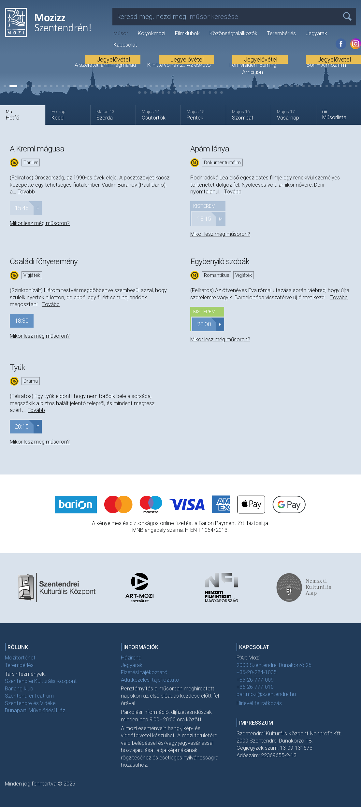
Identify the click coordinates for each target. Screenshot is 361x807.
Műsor (120, 33)
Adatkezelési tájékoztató (150, 680)
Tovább (26, 192)
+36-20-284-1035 (257, 672)
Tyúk (17, 367)
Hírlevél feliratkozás (259, 703)
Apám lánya (209, 148)
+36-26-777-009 (255, 680)
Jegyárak (316, 33)
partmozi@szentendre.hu (266, 694)
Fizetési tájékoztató (144, 672)
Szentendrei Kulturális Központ (41, 681)
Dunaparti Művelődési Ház (35, 710)
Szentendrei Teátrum (29, 696)
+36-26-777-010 (255, 687)
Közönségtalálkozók (233, 33)
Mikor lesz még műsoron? (40, 223)
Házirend (131, 658)
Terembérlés (281, 33)
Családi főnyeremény (44, 261)
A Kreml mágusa (37, 148)
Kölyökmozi (151, 33)
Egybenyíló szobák (219, 261)
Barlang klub (19, 689)
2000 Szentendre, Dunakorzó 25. (275, 665)
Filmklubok (187, 33)
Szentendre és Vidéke (30, 703)
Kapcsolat (125, 45)
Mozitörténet (20, 658)
